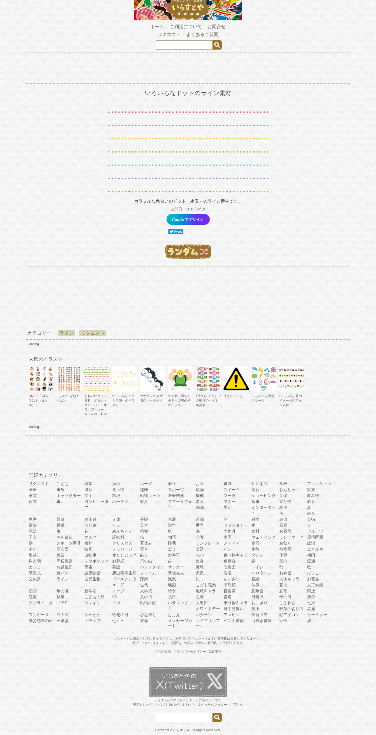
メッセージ (122, 549)
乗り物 (285, 501)
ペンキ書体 (234, 620)
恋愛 (172, 519)
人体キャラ (289, 579)
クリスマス (122, 543)
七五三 (118, 620)
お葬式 (118, 561)
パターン (204, 614)
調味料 (118, 537)
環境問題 (315, 537)
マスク (90, 537)
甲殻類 (230, 585)
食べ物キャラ (236, 555)
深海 (144, 579)
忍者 (200, 596)
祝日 (172, 596)
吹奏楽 (230, 567)
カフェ (35, 567)
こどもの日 (94, 596)
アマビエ (232, 614)
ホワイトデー (208, 608)
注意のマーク (233, 396)
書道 (228, 596)
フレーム (148, 573)
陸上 (255, 608)
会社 (172, 483)
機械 (200, 495)
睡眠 (60, 525)
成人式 (62, 614)
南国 (228, 537)
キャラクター (68, 495)
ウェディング (263, 537)
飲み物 (313, 495)
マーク (230, 495)
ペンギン (92, 602)
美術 (311, 519)
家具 (144, 501)
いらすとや (181, 730)
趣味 (144, 489)
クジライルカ (41, 602)
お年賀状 (64, 537)
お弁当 (285, 573)
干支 (33, 537)
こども (62, 483)
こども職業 (206, 585)
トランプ (92, 620)
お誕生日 (64, 567)
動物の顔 (148, 602)
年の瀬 (62, 590)
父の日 (146, 596)
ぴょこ (313, 573)
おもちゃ (287, 489)
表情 (283, 519)
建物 (200, 489)
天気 (200, 573)
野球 (200, 567)
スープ (118, 590)
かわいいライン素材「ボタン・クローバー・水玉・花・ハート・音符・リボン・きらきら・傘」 (95, 409)
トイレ (257, 567)
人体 (116, 519)
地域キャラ (206, 590)
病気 (116, 483)
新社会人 (176, 573)
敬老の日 (120, 614)
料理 (116, 495)
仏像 (255, 585)
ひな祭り (148, 614)
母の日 (285, 596)
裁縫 (255, 579)
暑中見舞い (234, 608)
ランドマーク (291, 537)
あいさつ (232, 579)
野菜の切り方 (291, 608)
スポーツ (176, 489)
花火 (283, 585)
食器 (255, 543)
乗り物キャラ (236, 602)
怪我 (172, 543)
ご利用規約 (163, 651)
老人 (200, 501)
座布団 (62, 549)
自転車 (90, 555)
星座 (311, 608)
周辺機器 (64, 561)
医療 (33, 489)
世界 (200, 525)
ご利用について (141, 643)
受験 (144, 519)
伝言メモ (259, 614)
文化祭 (35, 579)
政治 (311, 543)
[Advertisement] (188, 296)
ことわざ (287, 602)
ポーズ (146, 483)
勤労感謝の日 (41, 620)
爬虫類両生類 (124, 573)
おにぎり (259, 602)
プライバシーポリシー (190, 651)
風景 (283, 525)
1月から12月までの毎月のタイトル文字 (208, 400)
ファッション (319, 483)
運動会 (230, 561)
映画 (88, 549)
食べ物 (118, 489)
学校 (283, 483)
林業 (60, 596)
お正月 (90, 519)
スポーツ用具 (68, 543)
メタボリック (96, 561)
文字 (88, 495)
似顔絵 (90, 525)
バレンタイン (152, 567)
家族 (311, 489)
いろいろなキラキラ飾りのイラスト (123, 400)
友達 (283, 507)
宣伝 (283, 620)
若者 (311, 501)
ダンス (257, 555)
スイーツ (232, 489)
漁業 (172, 579)
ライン (66, 333)
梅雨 (311, 555)
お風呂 (285, 531)
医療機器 (176, 495)
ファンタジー (236, 525)
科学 (255, 519)
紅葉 (33, 596)
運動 (200, 519)
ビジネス (259, 483)
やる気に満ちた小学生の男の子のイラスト (179, 400)
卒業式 (35, 573)
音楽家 (230, 590)
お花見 (313, 579)
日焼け (257, 596)
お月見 (174, 614)
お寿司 (174, 555)
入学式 (146, 590)
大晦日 (202, 602)
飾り (144, 555)
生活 (228, 507)
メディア (232, 543)
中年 (33, 549)
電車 (144, 549)
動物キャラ (150, 495)
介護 (200, 537)
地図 (172, 585)
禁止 (311, 590)
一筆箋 (62, 620)
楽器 (200, 549)
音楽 (283, 495)
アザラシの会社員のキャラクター (151, 400)
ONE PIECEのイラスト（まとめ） (41, 400)
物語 (172, 537)
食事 (255, 501)
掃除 (33, 525)
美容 (144, 525)
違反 (88, 489)
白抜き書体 (261, 620)
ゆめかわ (92, 614)
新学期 (90, 590)
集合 (200, 561)
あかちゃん (122, 531)
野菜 (60, 519)
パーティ (120, 501)
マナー (230, 501)
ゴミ (172, 549)
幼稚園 (285, 549)
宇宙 (88, 567)
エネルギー (317, 549)
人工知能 (315, 585)
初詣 (33, 590)
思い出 (146, 561)
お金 (200, 483)
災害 (33, 519)
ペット (118, 525)
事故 (60, 489)
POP (200, 555)
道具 (228, 483)
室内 (283, 561)
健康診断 (92, 573)
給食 (172, 590)
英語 (116, 567)
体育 (283, 555)
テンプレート (208, 543)
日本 (33, 501)
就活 (33, 531)
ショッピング (263, 495)
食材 (255, 531)
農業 (60, 555)
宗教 (255, 549)
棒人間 (35, 561)
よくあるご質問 (167, 643)
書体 (144, 620)
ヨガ (116, 602)
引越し (35, 555)
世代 (144, 585)
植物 (144, 531)
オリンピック (124, 555)
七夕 (311, 602)
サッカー (176, 567)
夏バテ (62, 573)
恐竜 (283, 590)
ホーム (157, 26)
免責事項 (214, 651)
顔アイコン (289, 614)
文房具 (230, 531)
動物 (200, 507)
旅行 (255, 489)
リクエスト (93, 333)
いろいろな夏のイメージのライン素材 (290, 400)
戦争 (172, 525)
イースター (317, 614)
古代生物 (92, 579)
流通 (311, 561)
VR (115, 596)
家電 (33, 495)
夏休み (146, 543)
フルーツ (315, 531)
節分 (311, 596)
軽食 (311, 513)
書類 (88, 543)
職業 (88, 483)
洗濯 (228, 573)
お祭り (285, 543)
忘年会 (257, 590)
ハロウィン (261, 573)
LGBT (61, 602)
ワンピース (39, 614)
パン (228, 549)
